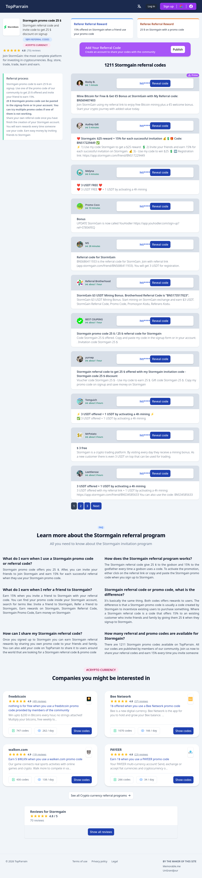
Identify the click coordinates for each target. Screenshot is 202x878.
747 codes (20, 730)
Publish (178, 49)
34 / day (146, 779)
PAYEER (116, 749)
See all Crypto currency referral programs (101, 795)
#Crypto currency (37, 45)
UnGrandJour (170, 870)
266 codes (121, 779)
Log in (151, 6)
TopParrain (17, 6)
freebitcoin (17, 696)
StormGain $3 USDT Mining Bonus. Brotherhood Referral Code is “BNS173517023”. (133, 295)
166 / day (149, 730)
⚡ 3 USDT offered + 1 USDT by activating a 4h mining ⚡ (115, 414)
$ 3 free (82, 448)
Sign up (169, 6)
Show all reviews (101, 832)
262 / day (46, 730)
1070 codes (122, 730)
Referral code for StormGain (96, 257)
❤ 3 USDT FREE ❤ (89, 185)
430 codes (20, 779)
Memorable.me (172, 866)
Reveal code (160, 83)
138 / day (46, 779)
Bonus (81, 219)
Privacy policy (99, 861)
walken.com (18, 749)
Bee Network (120, 696)
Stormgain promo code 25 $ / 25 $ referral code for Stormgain (119, 333)
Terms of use (79, 861)
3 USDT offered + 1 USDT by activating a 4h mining (111, 486)
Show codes (82, 731)
